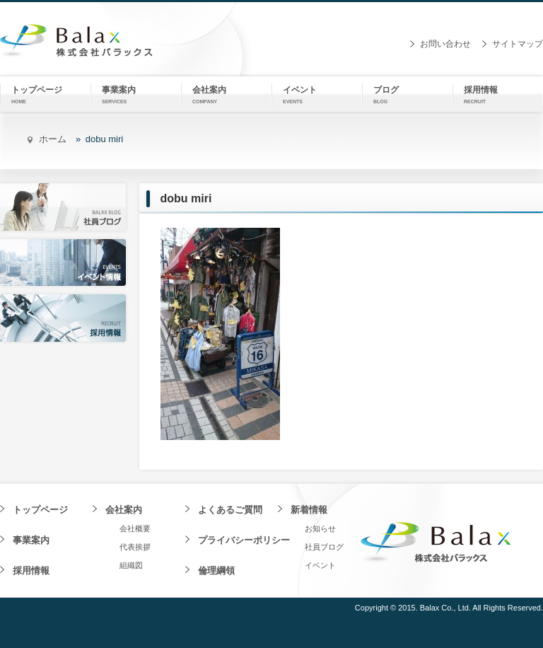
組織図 (131, 565)
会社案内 (123, 509)
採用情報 (31, 570)
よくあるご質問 (230, 509)
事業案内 (31, 540)
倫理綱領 (216, 570)
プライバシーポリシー (244, 540)
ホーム (52, 139)
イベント (320, 565)
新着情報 (309, 509)
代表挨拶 (135, 547)
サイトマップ (517, 44)
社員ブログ (324, 547)
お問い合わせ (445, 44)
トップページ (40, 509)
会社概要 (135, 528)
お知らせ (320, 528)
